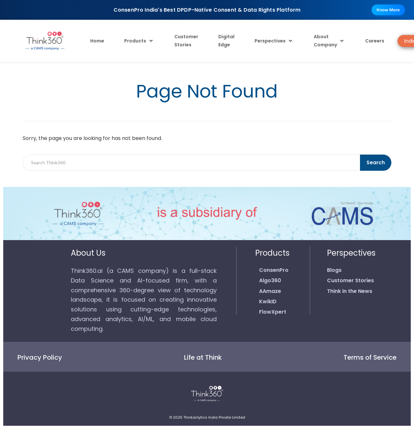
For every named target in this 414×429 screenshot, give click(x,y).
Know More (388, 9)
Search (375, 162)
